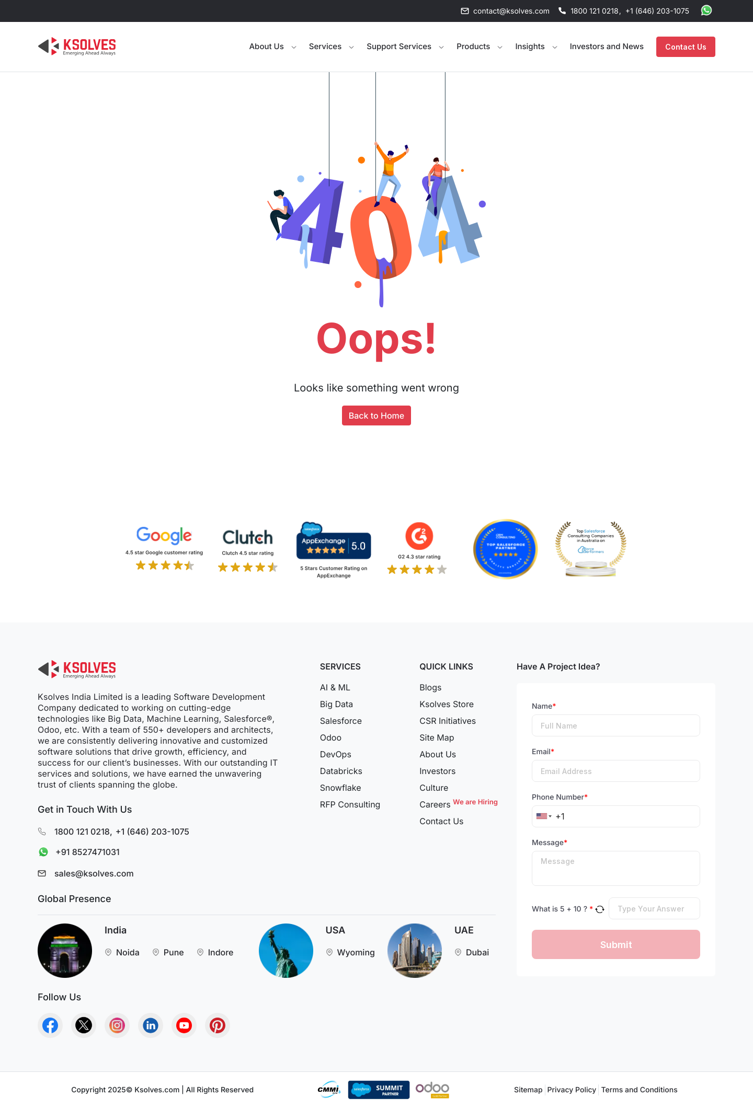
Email (543, 751)
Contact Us (685, 46)
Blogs (430, 687)
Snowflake (340, 787)
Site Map (436, 737)
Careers (457, 804)
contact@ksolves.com (511, 11)
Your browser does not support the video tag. (166, 45)
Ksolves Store (446, 704)
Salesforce (341, 720)
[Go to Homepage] (77, 46)
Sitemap (528, 1090)
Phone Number (560, 797)
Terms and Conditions (639, 1090)
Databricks (341, 771)
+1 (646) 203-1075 (657, 11)
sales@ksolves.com (94, 873)
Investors (437, 771)
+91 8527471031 (76, 852)
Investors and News (607, 46)
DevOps (335, 754)
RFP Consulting (350, 804)
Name (544, 706)
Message (549, 842)
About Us (437, 754)
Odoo (330, 737)
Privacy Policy (572, 1090)
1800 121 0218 (595, 11)
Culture (433, 787)
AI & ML (335, 687)
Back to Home (376, 415)
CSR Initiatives (447, 720)
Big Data (336, 704)
